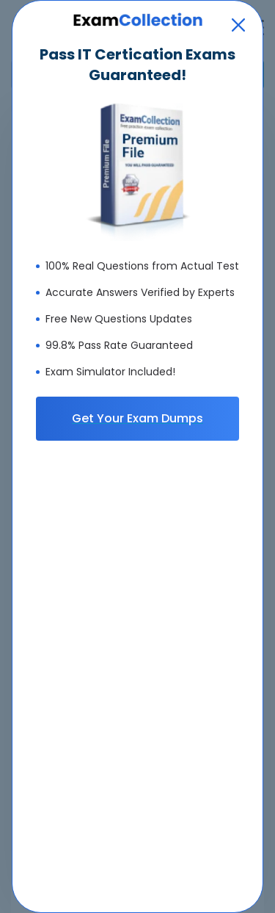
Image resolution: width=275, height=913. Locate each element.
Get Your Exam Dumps (137, 418)
